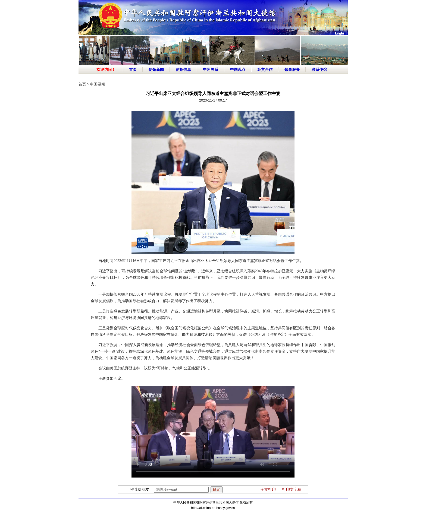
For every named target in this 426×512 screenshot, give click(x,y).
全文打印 (268, 490)
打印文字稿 (291, 490)
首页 (133, 70)
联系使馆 (319, 70)
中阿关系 (210, 70)
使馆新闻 (156, 70)
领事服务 (292, 70)
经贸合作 (264, 70)
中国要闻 (97, 84)
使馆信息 (183, 70)
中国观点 (237, 70)
